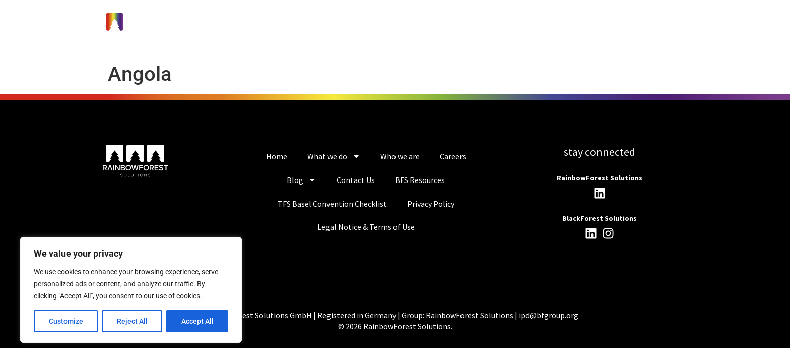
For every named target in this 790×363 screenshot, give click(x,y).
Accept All (197, 321)
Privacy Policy (430, 204)
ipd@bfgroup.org (548, 315)
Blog (301, 180)
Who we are (400, 156)
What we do (333, 156)
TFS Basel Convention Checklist (332, 204)
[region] (131, 290)
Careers (453, 156)
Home (276, 156)
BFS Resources (420, 180)
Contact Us (356, 180)
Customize (66, 321)
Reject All (132, 321)
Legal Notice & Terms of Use (366, 227)
